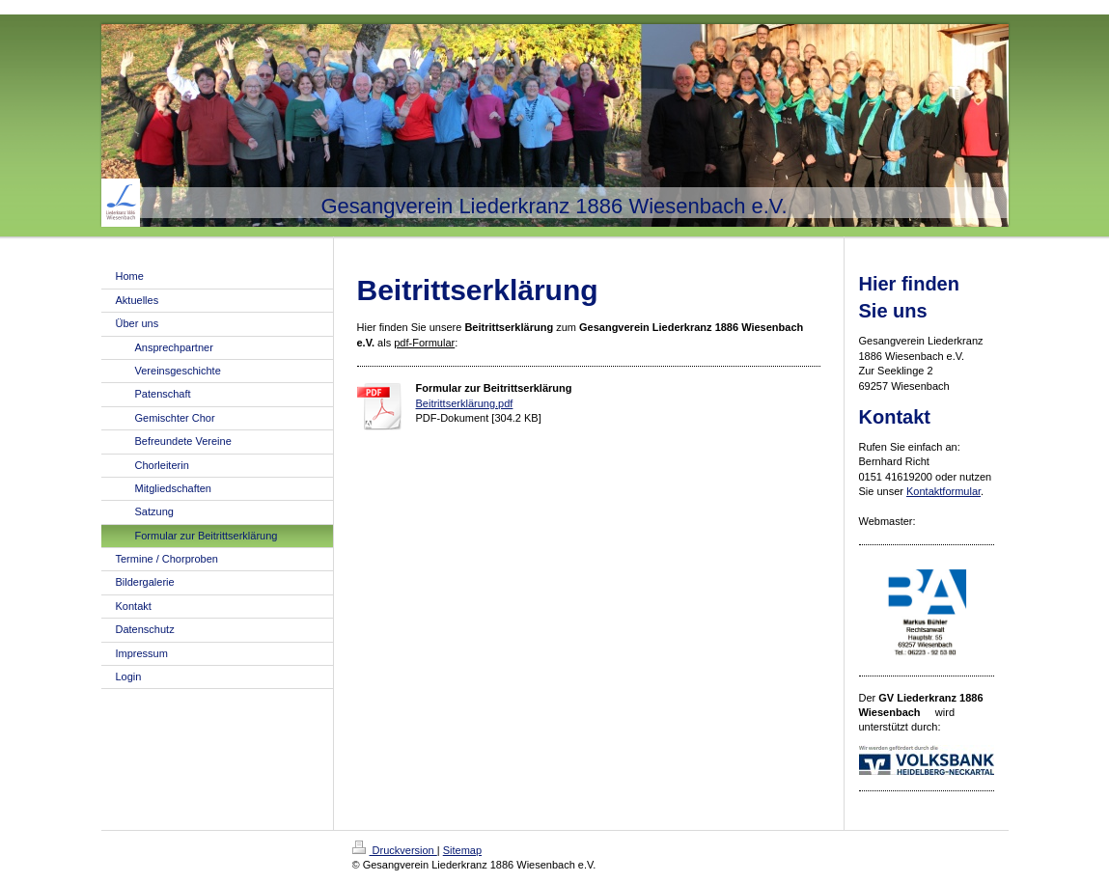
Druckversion (394, 850)
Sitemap (462, 850)
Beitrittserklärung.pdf (464, 403)
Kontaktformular (943, 491)
